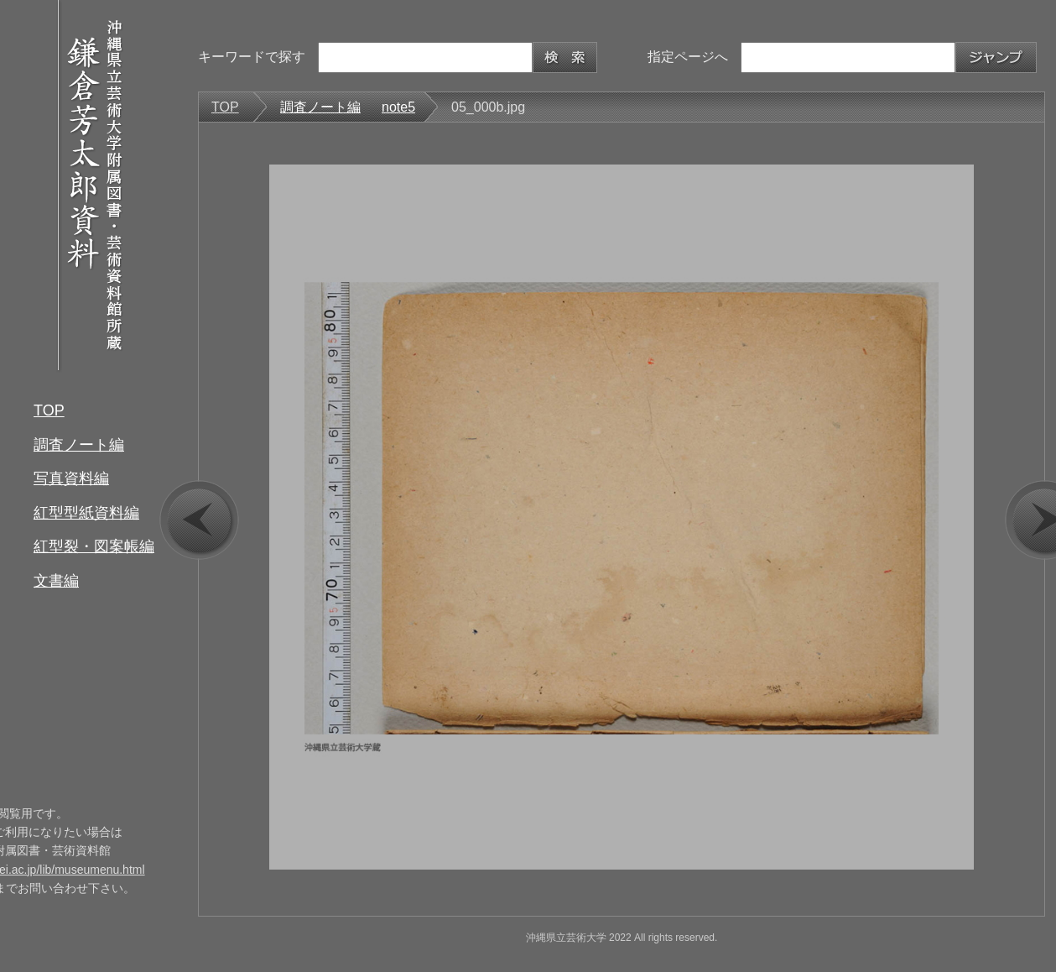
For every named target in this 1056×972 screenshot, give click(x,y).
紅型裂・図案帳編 (94, 546)
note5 (398, 107)
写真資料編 (71, 478)
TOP (49, 410)
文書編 (56, 580)
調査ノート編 (79, 444)
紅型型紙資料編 (86, 512)
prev (199, 520)
